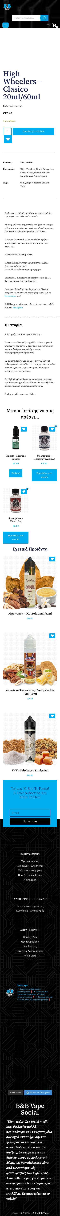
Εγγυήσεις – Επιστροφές (30, 910)
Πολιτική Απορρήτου (30, 870)
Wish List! (30, 955)
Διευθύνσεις (30, 946)
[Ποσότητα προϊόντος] (7, 131)
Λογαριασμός (30, 930)
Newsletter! (30, 879)
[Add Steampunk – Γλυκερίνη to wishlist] (24, 491)
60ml (22, 183)
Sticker (37, 172)
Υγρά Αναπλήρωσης (38, 176)
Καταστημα (10, 296)
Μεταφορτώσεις (30, 941)
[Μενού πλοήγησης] (5, 25)
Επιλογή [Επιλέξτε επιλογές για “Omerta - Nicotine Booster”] (16, 473)
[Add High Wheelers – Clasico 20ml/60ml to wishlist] (8, 139)
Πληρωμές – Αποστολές (30, 865)
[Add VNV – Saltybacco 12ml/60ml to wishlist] (52, 716)
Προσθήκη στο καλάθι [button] (44, 475)
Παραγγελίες (30, 937)
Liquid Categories (44, 169)
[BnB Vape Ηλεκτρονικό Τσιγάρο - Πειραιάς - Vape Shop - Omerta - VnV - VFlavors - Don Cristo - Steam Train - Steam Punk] (7, 7)
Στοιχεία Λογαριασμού (30, 951)
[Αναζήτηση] (44, 18)
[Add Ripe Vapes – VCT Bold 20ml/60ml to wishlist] (52, 559)
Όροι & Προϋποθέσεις (30, 875)
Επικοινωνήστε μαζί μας (30, 906)
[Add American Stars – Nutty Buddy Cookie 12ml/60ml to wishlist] (52, 635)
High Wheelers (27, 169)
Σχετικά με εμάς (30, 861)
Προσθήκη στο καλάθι (33, 131)
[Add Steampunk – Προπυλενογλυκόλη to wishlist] (52, 429)
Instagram (18, 307)
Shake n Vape (26, 172)
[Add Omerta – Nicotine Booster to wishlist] (24, 429)
